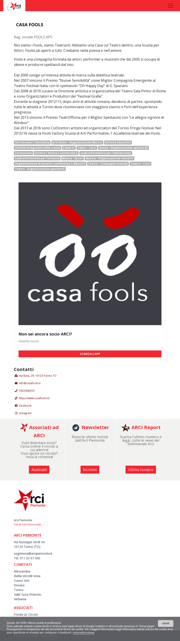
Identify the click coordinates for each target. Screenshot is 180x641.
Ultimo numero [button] (140, 469)
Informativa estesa (83, 632)
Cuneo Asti (21, 580)
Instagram (25, 413)
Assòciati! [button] (39, 469)
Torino (18, 590)
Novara (19, 585)
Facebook (25, 406)
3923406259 (26, 391)
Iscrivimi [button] (90, 469)
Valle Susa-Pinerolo (27, 594)
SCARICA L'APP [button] (90, 354)
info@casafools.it (30, 383)
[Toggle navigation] (170, 5)
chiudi (165, 623)
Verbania (20, 599)
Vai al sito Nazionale (27, 524)
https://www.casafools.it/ (34, 398)
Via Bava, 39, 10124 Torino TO (37, 376)
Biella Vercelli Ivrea (27, 576)
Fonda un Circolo (26, 614)
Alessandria (22, 571)
